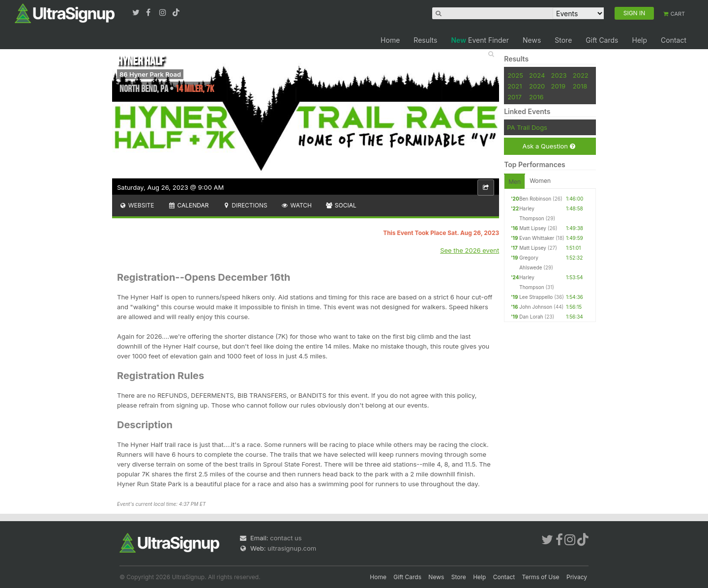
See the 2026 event (469, 250)
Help (639, 40)
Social (340, 205)
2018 (580, 86)
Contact (673, 40)
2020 (537, 86)
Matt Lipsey (532, 228)
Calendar (188, 205)
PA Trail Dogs (527, 127)
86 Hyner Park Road (150, 74)
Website (136, 205)
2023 (559, 75)
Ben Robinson (535, 199)
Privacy (576, 577)
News (532, 40)
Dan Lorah (531, 317)
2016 (536, 97)
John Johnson (535, 307)
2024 (537, 75)
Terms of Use (541, 577)
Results (425, 40)
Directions (244, 205)
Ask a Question (548, 146)
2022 (581, 75)
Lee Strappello (536, 297)
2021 (514, 86)
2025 (515, 75)
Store (563, 40)
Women (540, 180)
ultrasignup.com (291, 548)
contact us (285, 538)
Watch (296, 205)
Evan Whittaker (536, 238)
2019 (558, 86)
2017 (514, 97)
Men (514, 181)
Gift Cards (602, 40)
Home (390, 40)
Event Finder (480, 40)
